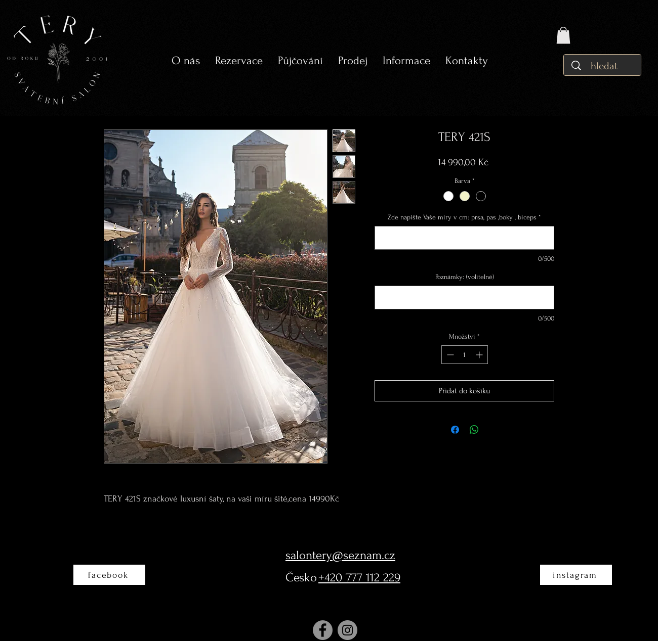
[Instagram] (347, 630)
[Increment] (480, 354)
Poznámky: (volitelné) (464, 277)
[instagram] (576, 575)
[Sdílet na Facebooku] (455, 430)
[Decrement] (449, 354)
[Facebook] (323, 630)
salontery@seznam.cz (340, 555)
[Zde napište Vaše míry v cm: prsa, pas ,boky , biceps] (464, 238)
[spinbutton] (465, 354)
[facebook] (109, 575)
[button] (300, 61)
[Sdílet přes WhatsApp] (474, 430)
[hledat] (605, 66)
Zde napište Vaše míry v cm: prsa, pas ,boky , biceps (464, 217)
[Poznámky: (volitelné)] (464, 297)
